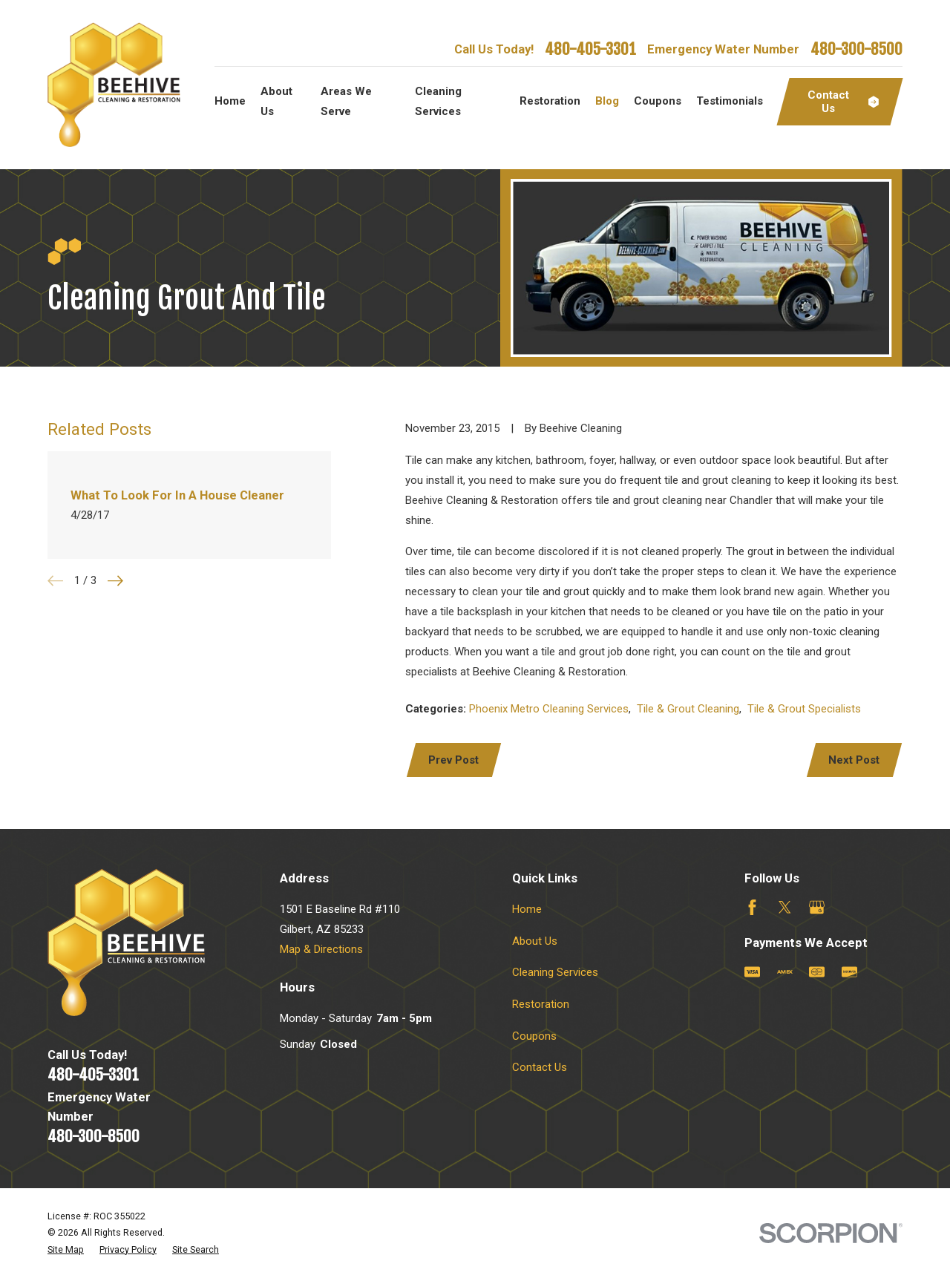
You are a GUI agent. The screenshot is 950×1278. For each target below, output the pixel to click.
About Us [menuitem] (276, 101)
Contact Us (539, 1067)
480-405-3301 (590, 49)
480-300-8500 (856, 49)
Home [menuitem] (230, 101)
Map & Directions (321, 949)
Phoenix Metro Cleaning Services (549, 708)
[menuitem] (66, 1250)
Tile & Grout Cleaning (688, 708)
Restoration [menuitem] (550, 101)
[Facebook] (752, 907)
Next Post (853, 760)
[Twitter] (785, 907)
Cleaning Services (555, 972)
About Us (534, 941)
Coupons (534, 1036)
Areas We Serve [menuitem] (346, 101)
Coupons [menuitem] (657, 101)
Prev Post (453, 760)
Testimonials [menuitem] (729, 101)
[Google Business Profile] (817, 907)
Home (527, 909)
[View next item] (115, 581)
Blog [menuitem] (607, 101)
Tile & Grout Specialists (804, 708)
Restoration (540, 1004)
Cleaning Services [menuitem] (438, 101)
